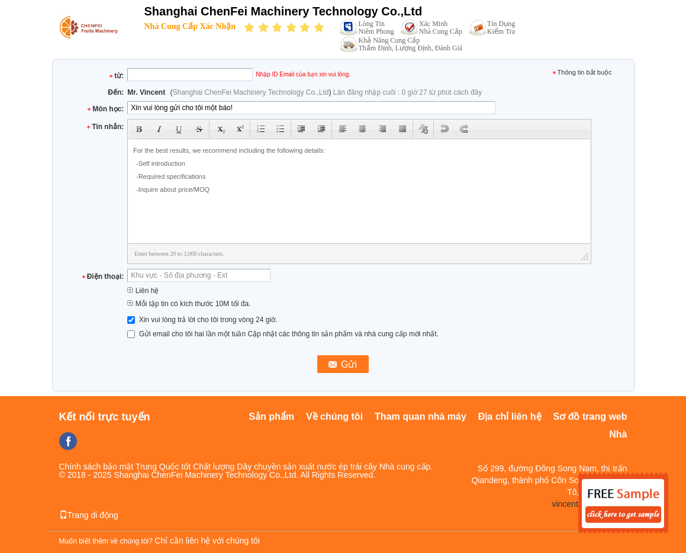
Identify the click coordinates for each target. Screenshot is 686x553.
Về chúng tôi (334, 416)
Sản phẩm (271, 416)
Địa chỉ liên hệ (510, 416)
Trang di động (88, 515)
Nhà (618, 434)
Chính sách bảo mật (96, 466)
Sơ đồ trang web (590, 416)
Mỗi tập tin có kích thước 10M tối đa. (188, 304)
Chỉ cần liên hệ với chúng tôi (207, 540)
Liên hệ (143, 291)
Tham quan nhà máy (420, 416)
